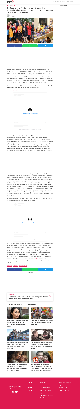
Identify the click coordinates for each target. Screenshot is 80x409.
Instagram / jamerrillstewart (14, 90)
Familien (62, 2)
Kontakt (30, 387)
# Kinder (15, 265)
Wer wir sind (31, 385)
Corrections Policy (45, 387)
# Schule (9, 265)
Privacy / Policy (63, 387)
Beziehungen (70, 2)
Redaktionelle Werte (45, 390)
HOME (8, 5)
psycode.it (30, 390)
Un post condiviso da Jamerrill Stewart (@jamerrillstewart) (30, 129)
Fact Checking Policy (45, 385)
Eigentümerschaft (45, 393)
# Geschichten (23, 265)
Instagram (36, 258)
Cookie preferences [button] (64, 390)
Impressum (62, 385)
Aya (13, 15)
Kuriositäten (55, 2)
